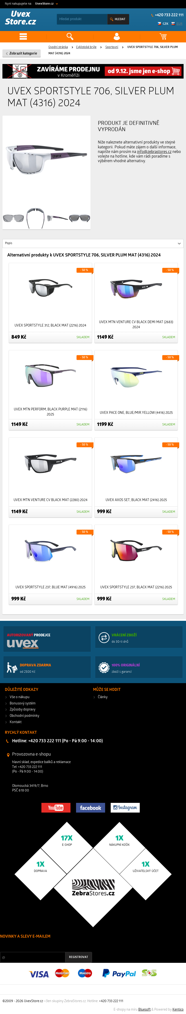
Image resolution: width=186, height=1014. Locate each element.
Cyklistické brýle (86, 47)
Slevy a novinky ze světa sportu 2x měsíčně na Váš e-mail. (41, 946)
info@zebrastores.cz (154, 152)
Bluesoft (144, 1010)
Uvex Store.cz (20, 18)
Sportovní (111, 47)
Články (103, 697)
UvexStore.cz (44, 3)
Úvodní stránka (58, 47)
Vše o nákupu (20, 697)
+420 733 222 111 (169, 15)
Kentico (178, 1010)
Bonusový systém (23, 703)
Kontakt (16, 722)
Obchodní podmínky (24, 716)
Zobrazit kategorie (23, 54)
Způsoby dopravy (22, 709)
